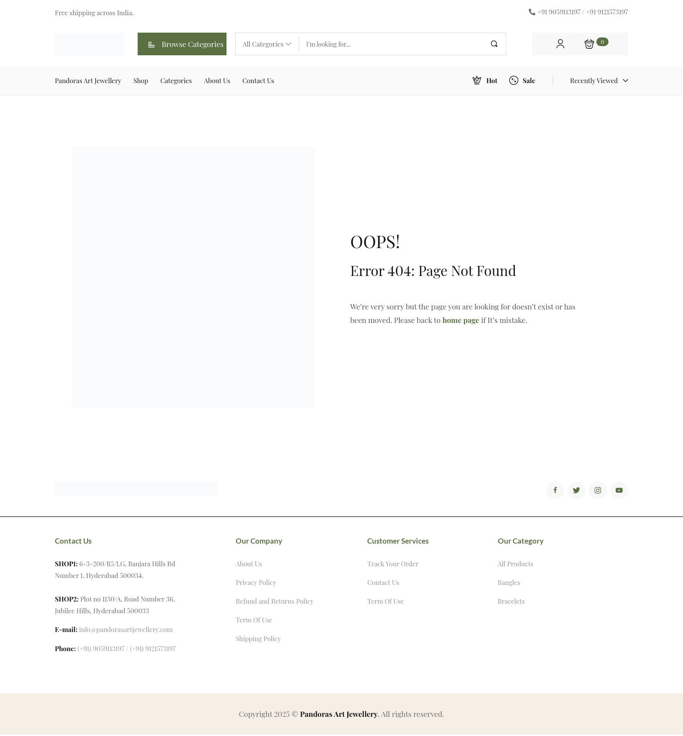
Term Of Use (254, 621)
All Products (516, 565)
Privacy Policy (256, 583)
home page (461, 320)
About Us (249, 565)
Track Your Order (392, 565)
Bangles (509, 583)
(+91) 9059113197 (101, 649)
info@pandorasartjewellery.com (126, 630)
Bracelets (511, 602)
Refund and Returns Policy (275, 602)
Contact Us (383, 583)
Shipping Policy (258, 639)
